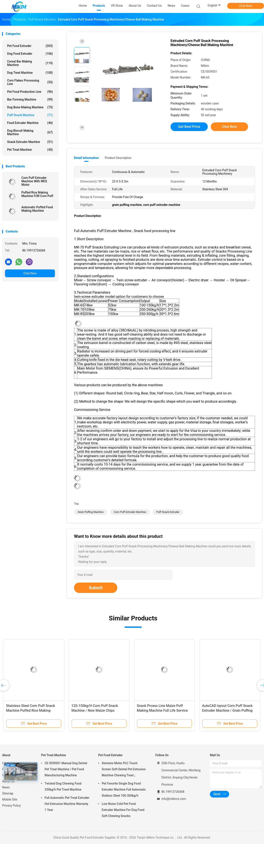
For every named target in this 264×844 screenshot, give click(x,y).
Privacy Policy (11, 805)
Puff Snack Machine (30, 115)
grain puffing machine (90, 512)
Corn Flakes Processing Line (30, 82)
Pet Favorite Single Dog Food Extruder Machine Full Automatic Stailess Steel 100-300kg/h (124, 789)
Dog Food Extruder (30, 53)
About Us (8, 781)
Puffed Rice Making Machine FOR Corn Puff (37, 194)
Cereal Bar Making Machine (30, 63)
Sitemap (7, 793)
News (6, 787)
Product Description (118, 158)
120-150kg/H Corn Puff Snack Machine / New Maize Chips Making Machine (94, 710)
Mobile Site (9, 799)
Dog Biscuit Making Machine (30, 132)
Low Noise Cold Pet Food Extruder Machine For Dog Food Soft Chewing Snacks (123, 810)
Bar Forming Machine (30, 99)
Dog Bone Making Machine (30, 107)
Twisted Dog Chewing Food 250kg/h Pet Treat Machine (63, 786)
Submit (96, 587)
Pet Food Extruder (30, 46)
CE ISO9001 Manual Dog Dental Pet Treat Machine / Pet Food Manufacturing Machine (66, 769)
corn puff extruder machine (130, 512)
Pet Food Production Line (30, 92)
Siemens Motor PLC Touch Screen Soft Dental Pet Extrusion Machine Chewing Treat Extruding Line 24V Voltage (124, 769)
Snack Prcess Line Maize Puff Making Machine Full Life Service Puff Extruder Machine (162, 710)
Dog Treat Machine (30, 72)
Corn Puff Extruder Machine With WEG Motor (34, 181)
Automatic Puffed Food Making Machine (37, 208)
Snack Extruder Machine (30, 142)
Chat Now (245, 6)
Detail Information (86, 158)
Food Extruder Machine (30, 123)
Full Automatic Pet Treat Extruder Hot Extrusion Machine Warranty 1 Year (67, 804)
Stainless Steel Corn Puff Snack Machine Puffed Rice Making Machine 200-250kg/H (30, 710)
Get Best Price (189, 127)
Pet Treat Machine (30, 149)
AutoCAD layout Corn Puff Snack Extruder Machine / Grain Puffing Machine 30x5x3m (227, 710)
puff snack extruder (167, 512)
